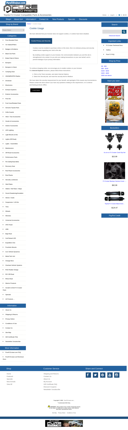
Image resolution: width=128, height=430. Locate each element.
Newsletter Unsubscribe (12, 341)
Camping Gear (9, 71)
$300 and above (106, 75)
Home (104, 15)
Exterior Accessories (10, 94)
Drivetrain (7, 80)
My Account (48, 381)
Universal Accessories (11, 220)
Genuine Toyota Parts (11, 107)
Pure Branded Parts (10, 40)
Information (30, 19)
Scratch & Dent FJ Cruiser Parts (12, 289)
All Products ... (9, 299)
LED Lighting (8, 130)
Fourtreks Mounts (10, 247)
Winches (7, 216)
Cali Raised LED (9, 238)
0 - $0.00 (122, 15)
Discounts (83, 19)
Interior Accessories (10, 125)
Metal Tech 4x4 (9, 256)
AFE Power (8, 225)
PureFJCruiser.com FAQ (12, 352)
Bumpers (7, 62)
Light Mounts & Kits (10, 134)
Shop (8, 19)
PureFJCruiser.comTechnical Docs (13, 358)
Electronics (7, 85)
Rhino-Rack (8, 279)
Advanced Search (114, 35)
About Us (18, 19)
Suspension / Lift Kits (11, 202)
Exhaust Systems (9, 89)
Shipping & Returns (10, 314)
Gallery (107, 50)
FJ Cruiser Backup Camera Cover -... (114, 181)
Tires (6, 207)
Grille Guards (8, 112)
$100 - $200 (105, 71)
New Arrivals (11, 381)
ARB (5, 229)
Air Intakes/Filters (9, 44)
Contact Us (43, 19)
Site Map (7, 332)
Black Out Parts (9, 53)
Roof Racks (8, 175)
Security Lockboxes (10, 180)
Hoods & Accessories (11, 121)
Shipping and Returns (51, 374)
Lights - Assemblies (10, 143)
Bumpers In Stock (10, 67)
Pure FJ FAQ (108, 54)
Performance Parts (10, 157)
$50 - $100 (104, 68)
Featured (10, 376)
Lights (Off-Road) (9, 139)
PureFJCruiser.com (69, 400)
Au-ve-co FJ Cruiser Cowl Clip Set (114, 152)
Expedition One (9, 243)
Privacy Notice (9, 319)
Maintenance (8, 148)
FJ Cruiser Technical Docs (113, 45)
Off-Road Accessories (11, 152)
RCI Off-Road (8, 274)
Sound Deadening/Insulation (13, 193)
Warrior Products (9, 283)
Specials (71, 19)
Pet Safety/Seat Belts (11, 161)
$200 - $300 (105, 73)
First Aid (7, 98)
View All (9, 384)
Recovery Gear (9, 166)
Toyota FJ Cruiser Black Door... (114, 203)
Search (115, 24)
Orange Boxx (8, 261)
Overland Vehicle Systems (12, 265)
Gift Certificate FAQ (10, 337)
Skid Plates (8, 184)
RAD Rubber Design (10, 270)
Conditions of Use (10, 323)
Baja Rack (7, 234)
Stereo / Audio (8, 198)
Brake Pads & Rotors (11, 58)
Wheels (6, 211)
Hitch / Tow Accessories (11, 116)
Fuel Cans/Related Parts (12, 103)
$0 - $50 (104, 66)
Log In (112, 15)
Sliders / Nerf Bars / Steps (12, 189)
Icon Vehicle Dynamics (11, 252)
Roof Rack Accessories (11, 170)
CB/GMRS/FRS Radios (11, 76)
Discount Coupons (50, 387)
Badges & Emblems (10, 49)
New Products (58, 19)
